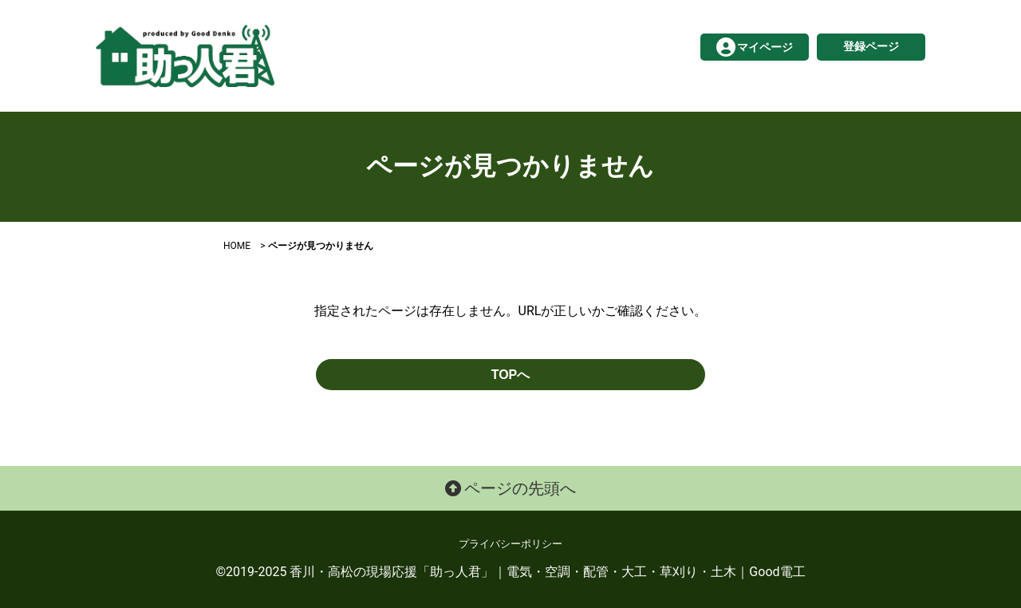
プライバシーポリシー (510, 544)
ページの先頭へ (511, 488)
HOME (236, 245)
